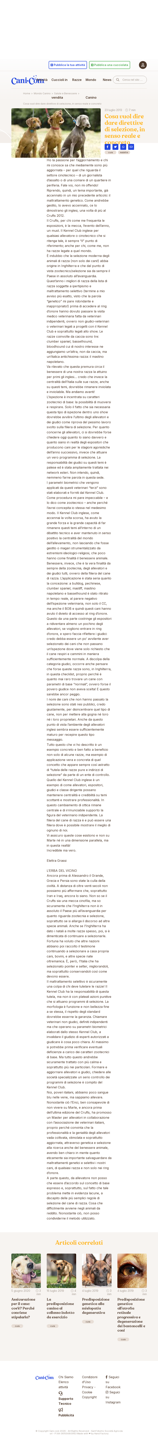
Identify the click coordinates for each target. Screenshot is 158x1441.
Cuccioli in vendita (59, 88)
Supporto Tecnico (65, 1399)
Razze (77, 80)
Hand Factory (101, 1433)
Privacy (87, 1387)
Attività (41, 80)
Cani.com (28, 80)
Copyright (89, 1397)
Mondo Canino (91, 88)
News (107, 80)
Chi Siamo (65, 1377)
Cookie (87, 1392)
